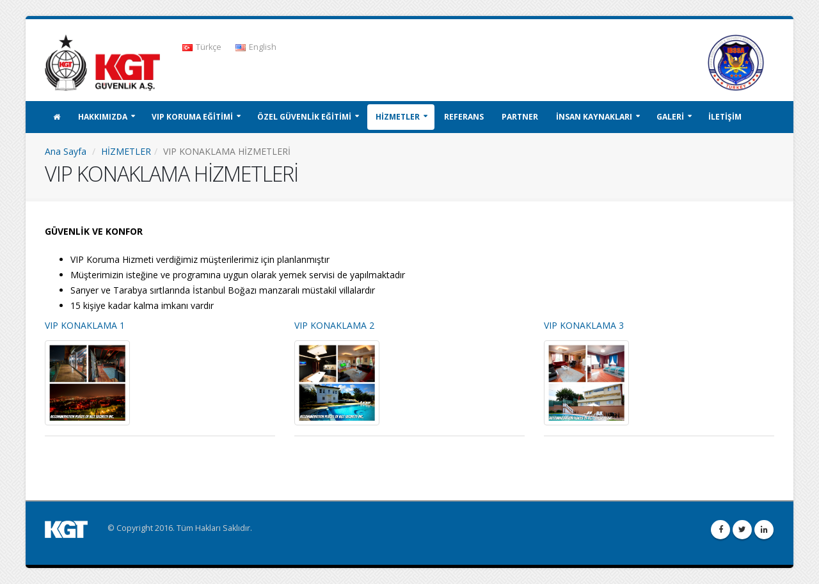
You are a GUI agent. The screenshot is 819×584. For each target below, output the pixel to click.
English (255, 47)
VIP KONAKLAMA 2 (334, 325)
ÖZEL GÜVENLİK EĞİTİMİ (304, 116)
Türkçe (201, 47)
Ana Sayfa (65, 151)
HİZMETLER (398, 116)
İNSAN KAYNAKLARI (594, 116)
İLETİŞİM (725, 116)
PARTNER (520, 116)
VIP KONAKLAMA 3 (584, 325)
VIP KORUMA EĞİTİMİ (192, 116)
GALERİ (670, 116)
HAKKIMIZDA (102, 116)
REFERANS (464, 116)
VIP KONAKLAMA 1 (85, 325)
